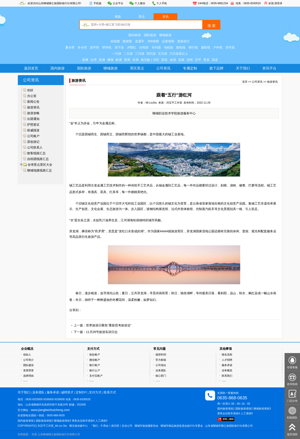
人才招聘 (227, 359)
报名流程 (227, 354)
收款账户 (94, 354)
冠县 (215, 59)
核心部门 (161, 375)
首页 (245, 81)
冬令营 (82, 47)
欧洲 (119, 59)
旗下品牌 (216, 68)
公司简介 (28, 359)
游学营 (94, 47)
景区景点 (137, 68)
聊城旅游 (165, 35)
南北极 (145, 59)
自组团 (115, 41)
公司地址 (161, 365)
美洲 (127, 59)
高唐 (181, 59)
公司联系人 (35, 147)
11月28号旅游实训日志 (102, 332)
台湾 (93, 59)
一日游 (116, 53)
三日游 (139, 53)
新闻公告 (33, 101)
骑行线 (193, 47)
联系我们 (227, 375)
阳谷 (164, 59)
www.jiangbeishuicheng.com (50, 410)
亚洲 (102, 59)
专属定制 (190, 68)
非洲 (135, 59)
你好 (30, 90)
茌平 (198, 59)
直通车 (139, 41)
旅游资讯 (33, 107)
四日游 (151, 53)
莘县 (206, 59)
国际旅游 (150, 35)
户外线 (217, 47)
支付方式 (95, 392)
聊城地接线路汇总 (39, 170)
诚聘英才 (67, 392)
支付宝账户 (96, 375)
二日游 (128, 53)
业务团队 (161, 370)
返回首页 (31, 68)
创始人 (27, 354)
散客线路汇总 (36, 153)
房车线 (230, 47)
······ (25, 381)
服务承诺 (227, 365)
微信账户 (94, 359)
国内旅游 (134, 35)
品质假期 (168, 41)
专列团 (156, 47)
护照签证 (33, 124)
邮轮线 (181, 47)
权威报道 (33, 130)
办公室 (31, 96)
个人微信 (140, 3)
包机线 (168, 47)
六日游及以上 (178, 53)
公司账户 (33, 136)
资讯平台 (269, 68)
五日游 (162, 53)
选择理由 (28, 375)
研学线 (106, 47)
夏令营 (70, 47)
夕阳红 (131, 47)
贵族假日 (183, 41)
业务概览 (227, 370)
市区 (156, 59)
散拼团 (127, 41)
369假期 (153, 41)
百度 (34, 434)
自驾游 (143, 47)
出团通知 (33, 119)
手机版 (97, 3)
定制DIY (81, 392)
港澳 (85, 59)
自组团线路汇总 (38, 159)
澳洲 (110, 59)
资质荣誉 (28, 370)
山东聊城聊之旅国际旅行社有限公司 (59, 434)
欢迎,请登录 (275, 3)
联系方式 (110, 392)
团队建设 (28, 365)
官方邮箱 (161, 359)
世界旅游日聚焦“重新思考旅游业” (108, 325)
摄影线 (205, 47)
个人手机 (161, 3)
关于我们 (243, 68)
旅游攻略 (33, 113)
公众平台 (118, 3)
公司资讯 (163, 68)
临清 (173, 59)
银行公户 (94, 370)
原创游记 (33, 141)
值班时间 (161, 354)
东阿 (190, 59)
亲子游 (119, 47)
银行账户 (94, 365)
